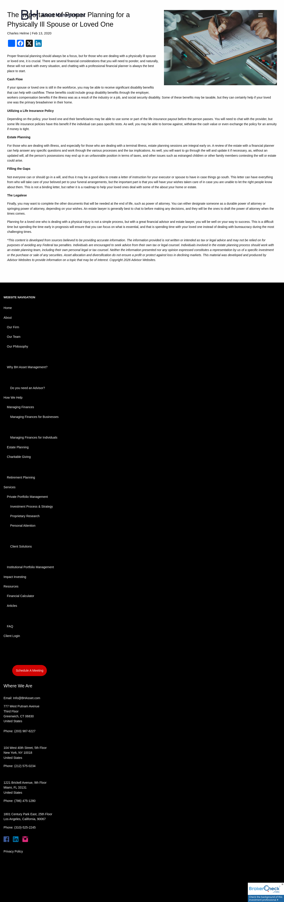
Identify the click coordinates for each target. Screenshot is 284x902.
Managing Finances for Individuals (33, 437)
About (8, 317)
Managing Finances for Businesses (34, 417)
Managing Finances (20, 407)
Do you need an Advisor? (27, 388)
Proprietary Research (24, 516)
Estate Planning (18, 447)
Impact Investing (15, 577)
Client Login (12, 636)
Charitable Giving (19, 457)
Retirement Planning (21, 477)
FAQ (10, 626)
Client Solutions (21, 546)
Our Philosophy (17, 346)
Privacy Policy (13, 851)
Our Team (13, 336)
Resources (11, 586)
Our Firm (13, 327)
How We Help (13, 397)
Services (10, 487)
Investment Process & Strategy (31, 506)
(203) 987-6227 (25, 731)
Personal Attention (23, 525)
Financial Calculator (20, 596)
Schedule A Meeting (29, 670)
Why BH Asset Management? (27, 367)
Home (8, 308)
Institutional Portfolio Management (30, 567)
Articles (12, 605)
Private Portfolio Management (27, 496)
